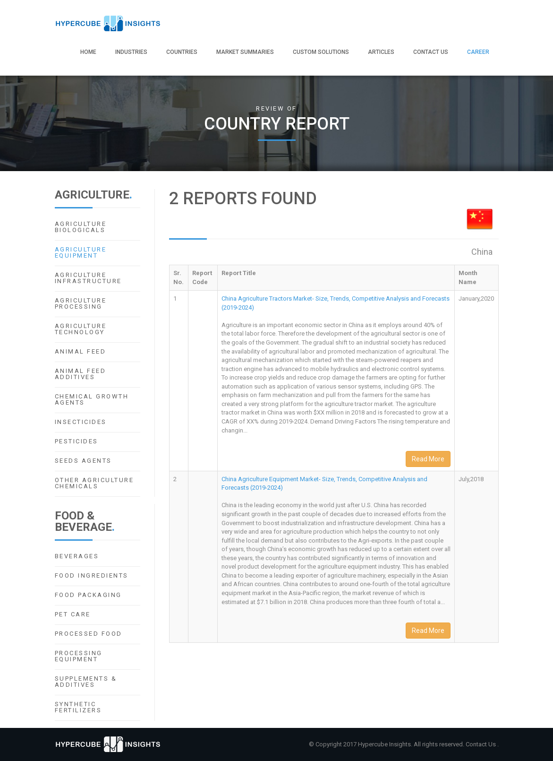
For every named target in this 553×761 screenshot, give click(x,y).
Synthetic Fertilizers (78, 707)
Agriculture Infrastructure (88, 278)
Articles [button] (381, 52)
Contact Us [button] (430, 52)
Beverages (77, 556)
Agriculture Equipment (81, 252)
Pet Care (73, 614)
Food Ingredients (91, 575)
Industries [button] (131, 52)
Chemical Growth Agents (92, 399)
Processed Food (88, 633)
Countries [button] (181, 52)
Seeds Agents (83, 460)
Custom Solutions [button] (321, 52)
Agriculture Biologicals (81, 226)
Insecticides (81, 421)
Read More (428, 459)
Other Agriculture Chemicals (94, 483)
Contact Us (481, 744)
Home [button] (88, 52)
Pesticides (76, 441)
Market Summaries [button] (245, 52)
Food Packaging (88, 594)
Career (478, 52)
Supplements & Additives (86, 681)
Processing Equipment (78, 656)
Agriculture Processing (81, 303)
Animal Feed (80, 351)
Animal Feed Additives (80, 373)
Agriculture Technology (81, 329)
